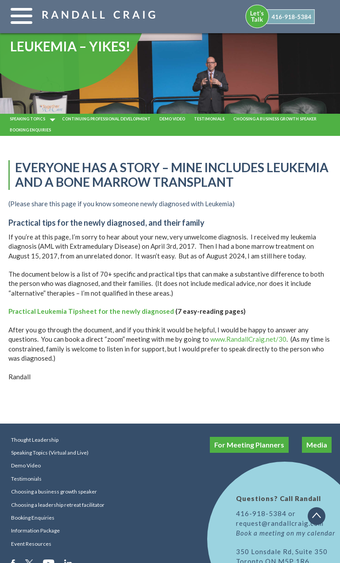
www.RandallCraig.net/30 (248, 339)
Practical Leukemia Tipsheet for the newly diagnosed (91, 311)
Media (316, 444)
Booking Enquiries (30, 129)
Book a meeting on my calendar (285, 533)
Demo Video (26, 465)
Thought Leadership (34, 439)
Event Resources (31, 543)
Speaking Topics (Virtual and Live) (50, 452)
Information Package (35, 530)
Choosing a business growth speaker (275, 118)
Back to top (320, 519)
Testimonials (209, 118)
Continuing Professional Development (106, 118)
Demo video (172, 118)
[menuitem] (281, 16)
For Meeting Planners (249, 444)
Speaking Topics (27, 118)
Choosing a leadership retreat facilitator (57, 504)
